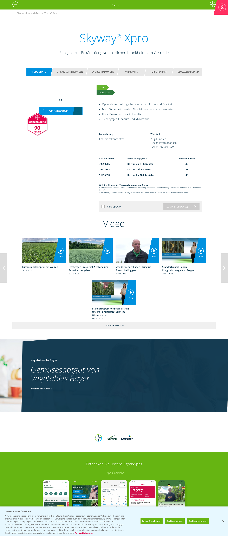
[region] (114, 521)
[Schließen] (223, 521)
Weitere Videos (113, 325)
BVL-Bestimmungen (103, 71)
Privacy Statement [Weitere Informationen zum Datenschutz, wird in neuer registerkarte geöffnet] (84, 533)
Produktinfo (38, 71)
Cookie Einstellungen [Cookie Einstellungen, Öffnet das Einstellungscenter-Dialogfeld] (151, 521)
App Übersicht (115, 453)
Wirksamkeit (132, 71)
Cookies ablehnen (175, 521)
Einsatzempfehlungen (70, 71)
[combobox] (61, 108)
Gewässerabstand (188, 71)
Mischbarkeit (159, 71)
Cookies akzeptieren (198, 521)
